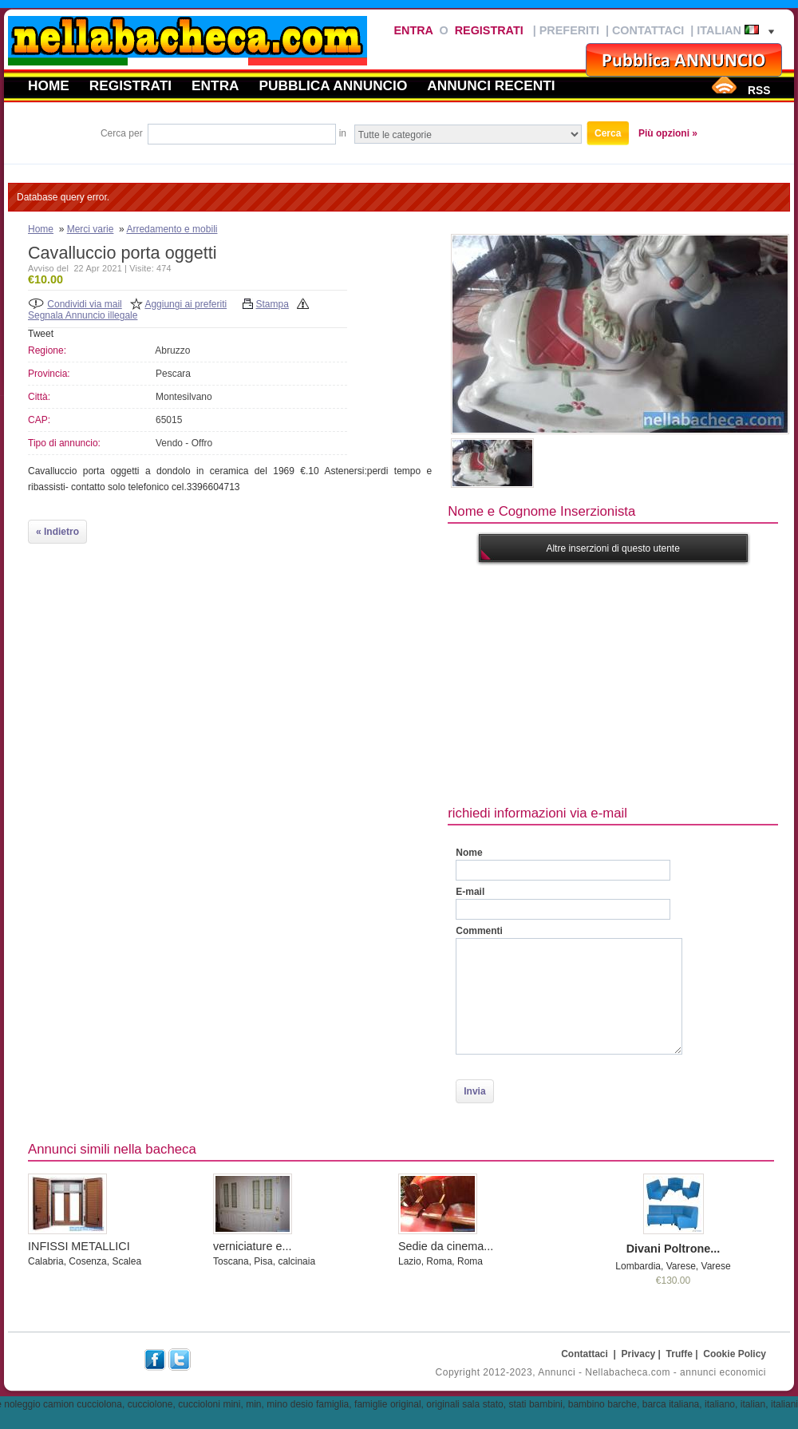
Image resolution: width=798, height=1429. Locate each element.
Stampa (272, 304)
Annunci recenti (491, 85)
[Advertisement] (613, 682)
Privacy (639, 1354)
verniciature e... (252, 1246)
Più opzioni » (667, 133)
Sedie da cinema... (445, 1246)
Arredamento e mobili (171, 229)
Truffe (679, 1354)
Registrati (489, 30)
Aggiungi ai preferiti (185, 304)
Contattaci (648, 30)
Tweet (40, 333)
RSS (759, 90)
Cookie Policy (734, 1354)
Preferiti (569, 30)
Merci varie (90, 229)
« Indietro (57, 531)
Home (48, 85)
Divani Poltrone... (673, 1248)
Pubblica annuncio (333, 85)
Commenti (479, 930)
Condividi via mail (84, 304)
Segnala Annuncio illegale (82, 315)
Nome (469, 852)
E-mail (470, 891)
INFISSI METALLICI (79, 1246)
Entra (413, 30)
